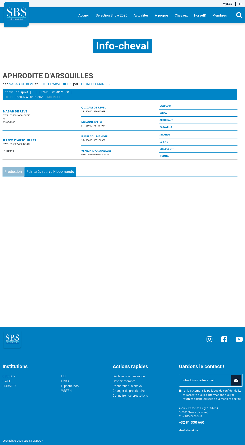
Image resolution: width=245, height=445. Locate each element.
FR (240, 4)
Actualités (141, 15)
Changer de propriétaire (129, 391)
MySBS (227, 4)
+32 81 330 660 (191, 422)
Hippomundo (70, 386)
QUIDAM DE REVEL (93, 107)
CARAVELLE (166, 127)
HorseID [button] (200, 15)
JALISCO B (165, 105)
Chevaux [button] (181, 15)
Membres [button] (219, 15)
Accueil (83, 15)
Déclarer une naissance (129, 376)
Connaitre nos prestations (130, 395)
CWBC (7, 381)
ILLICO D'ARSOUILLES (55, 84)
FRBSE (66, 381)
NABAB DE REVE (21, 84)
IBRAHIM (165, 134)
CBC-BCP (9, 376)
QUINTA (164, 155)
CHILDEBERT (167, 148)
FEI (63, 376)
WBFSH (66, 391)
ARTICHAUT (166, 119)
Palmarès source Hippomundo (50, 171)
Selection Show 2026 (111, 15)
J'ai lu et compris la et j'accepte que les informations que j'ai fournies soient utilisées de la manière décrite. (212, 395)
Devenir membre (124, 381)
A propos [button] (161, 15)
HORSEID (9, 386)
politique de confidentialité (224, 390)
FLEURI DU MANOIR (94, 84)
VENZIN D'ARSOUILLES (96, 150)
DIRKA (163, 112)
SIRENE (164, 141)
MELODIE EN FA (91, 122)
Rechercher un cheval (127, 386)
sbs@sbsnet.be (188, 430)
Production (13, 171)
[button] (239, 15)
